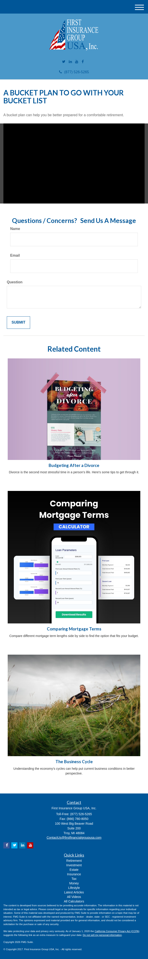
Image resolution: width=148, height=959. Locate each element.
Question (14, 282)
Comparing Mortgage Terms (74, 628)
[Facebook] (83, 61)
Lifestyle (74, 888)
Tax (74, 879)
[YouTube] (76, 61)
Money (74, 883)
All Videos (74, 897)
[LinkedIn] (70, 61)
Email (15, 255)
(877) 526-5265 (74, 72)
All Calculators (74, 901)
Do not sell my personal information (102, 935)
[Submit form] (18, 322)
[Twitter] (63, 61)
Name (15, 229)
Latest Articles (74, 892)
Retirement (74, 860)
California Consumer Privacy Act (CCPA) (117, 931)
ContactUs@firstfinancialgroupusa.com (74, 837)
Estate (74, 869)
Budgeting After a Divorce (74, 465)
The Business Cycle (74, 761)
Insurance (74, 874)
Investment (74, 865)
